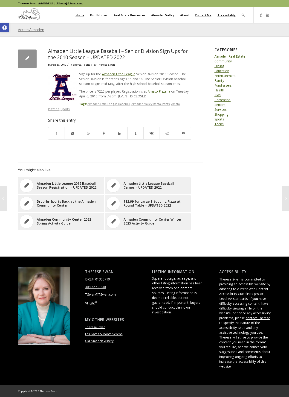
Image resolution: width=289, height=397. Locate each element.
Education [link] (221, 71)
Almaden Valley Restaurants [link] (150, 104)
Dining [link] (219, 66)
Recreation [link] (222, 100)
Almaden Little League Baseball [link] (108, 104)
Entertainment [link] (225, 75)
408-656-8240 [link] (45, 3)
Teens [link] (86, 64)
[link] (4, 27)
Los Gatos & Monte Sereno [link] (104, 334)
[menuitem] (79, 15)
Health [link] (219, 90)
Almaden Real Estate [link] (229, 56)
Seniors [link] (219, 104)
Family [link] (219, 80)
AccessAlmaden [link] (31, 29)
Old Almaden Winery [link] (99, 341)
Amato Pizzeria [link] (159, 91)
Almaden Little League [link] (118, 74)
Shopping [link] (221, 114)
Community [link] (223, 61)
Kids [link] (217, 95)
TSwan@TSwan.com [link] (69, 3)
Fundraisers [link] (223, 85)
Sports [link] (77, 64)
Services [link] (220, 109)
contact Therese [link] (258, 318)
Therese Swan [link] (106, 64)
